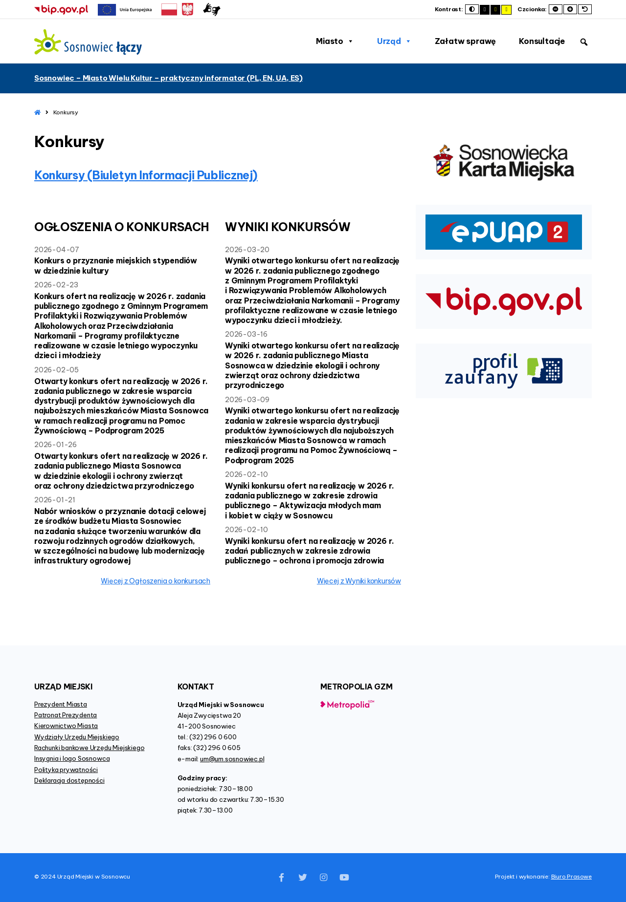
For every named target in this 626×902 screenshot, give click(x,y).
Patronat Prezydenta (65, 715)
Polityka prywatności (66, 769)
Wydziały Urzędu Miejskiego (76, 737)
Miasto (335, 41)
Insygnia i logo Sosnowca (72, 758)
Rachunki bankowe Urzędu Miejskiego (89, 748)
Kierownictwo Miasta (66, 726)
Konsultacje (542, 41)
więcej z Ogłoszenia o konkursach (155, 581)
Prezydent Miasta (60, 704)
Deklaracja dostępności (69, 780)
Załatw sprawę (465, 41)
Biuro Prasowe (571, 876)
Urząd (394, 41)
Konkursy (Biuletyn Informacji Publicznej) (146, 175)
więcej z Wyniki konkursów (359, 581)
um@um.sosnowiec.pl (232, 759)
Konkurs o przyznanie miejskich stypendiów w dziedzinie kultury (115, 265)
